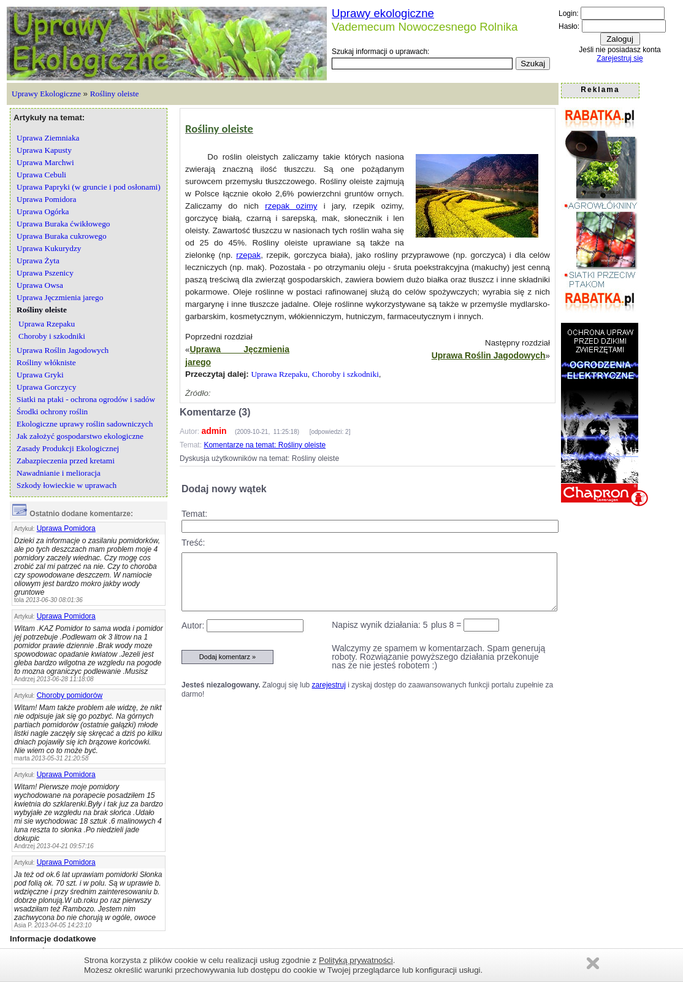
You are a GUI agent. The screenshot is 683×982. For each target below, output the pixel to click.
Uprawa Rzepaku (279, 374)
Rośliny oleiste (114, 93)
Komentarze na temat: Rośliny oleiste (265, 445)
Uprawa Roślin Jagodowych (489, 355)
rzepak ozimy (291, 206)
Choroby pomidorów (69, 695)
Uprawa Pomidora (66, 528)
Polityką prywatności (356, 960)
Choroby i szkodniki (345, 374)
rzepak (248, 255)
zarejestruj (329, 685)
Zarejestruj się (620, 58)
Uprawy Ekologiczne (46, 93)
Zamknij (593, 963)
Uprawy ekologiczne (383, 13)
